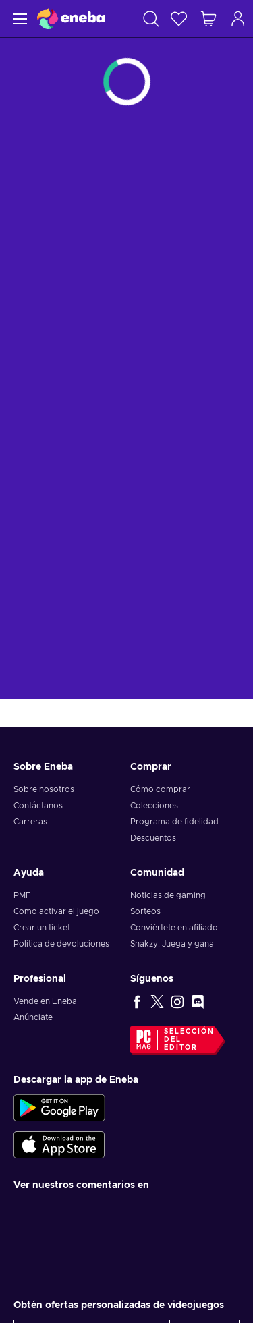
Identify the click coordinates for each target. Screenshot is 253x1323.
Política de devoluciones (61, 944)
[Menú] (18, 18)
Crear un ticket (41, 928)
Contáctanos (38, 805)
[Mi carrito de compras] (208, 18)
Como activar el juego (56, 911)
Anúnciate (33, 1017)
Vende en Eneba (45, 1001)
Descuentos (153, 838)
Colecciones (154, 805)
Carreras (30, 822)
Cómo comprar (160, 789)
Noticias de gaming (168, 895)
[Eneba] (71, 18)
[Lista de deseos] (179, 18)
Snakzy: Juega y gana (172, 944)
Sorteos (145, 911)
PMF (21, 895)
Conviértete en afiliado (174, 928)
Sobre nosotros (43, 789)
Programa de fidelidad (174, 822)
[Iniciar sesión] (238, 18)
